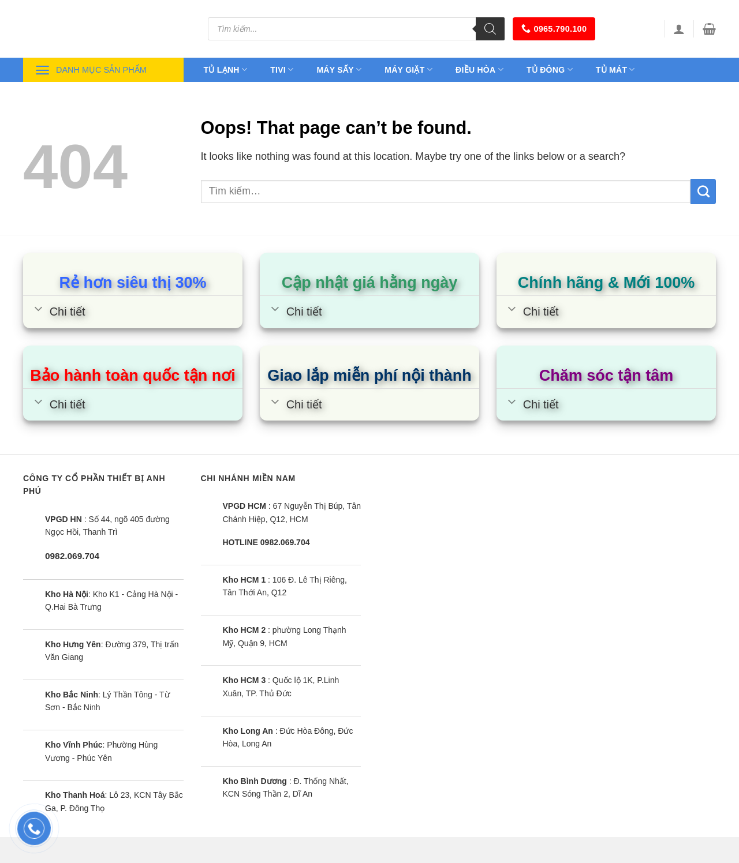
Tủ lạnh (226, 69)
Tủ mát (615, 69)
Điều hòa (479, 69)
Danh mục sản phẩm (91, 70)
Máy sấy (338, 69)
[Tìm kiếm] (490, 28)
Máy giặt (408, 69)
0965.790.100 (554, 28)
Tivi (281, 69)
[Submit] (703, 191)
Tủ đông (550, 69)
